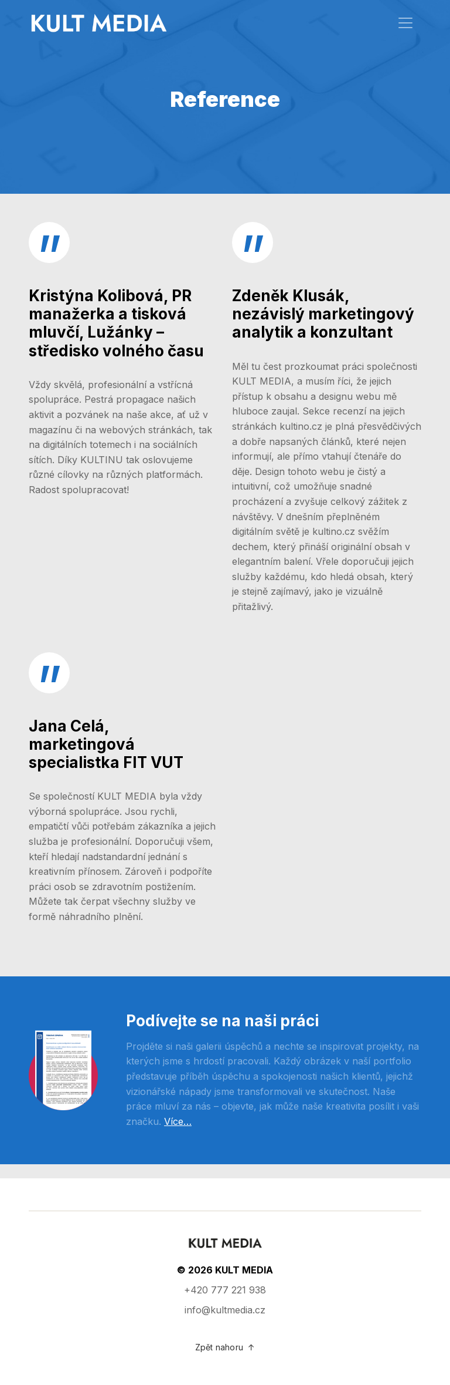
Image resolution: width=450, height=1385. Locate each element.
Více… (178, 1121)
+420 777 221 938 (225, 1290)
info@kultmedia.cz (225, 1310)
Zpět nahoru (225, 1347)
